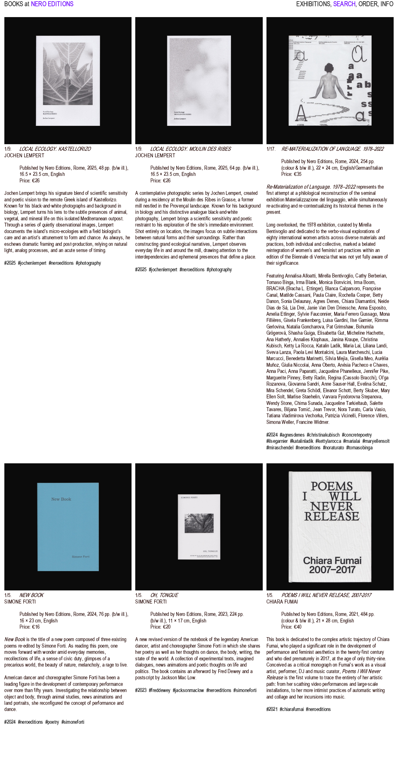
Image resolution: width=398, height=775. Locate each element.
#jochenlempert (32, 263)
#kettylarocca (328, 441)
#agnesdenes (292, 435)
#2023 (140, 690)
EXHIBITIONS (313, 8)
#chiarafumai (292, 709)
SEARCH (344, 8)
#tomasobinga (359, 447)
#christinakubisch (323, 435)
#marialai (351, 441)
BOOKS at (16, 8)
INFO (387, 8)
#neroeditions (61, 263)
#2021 (272, 709)
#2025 (10, 263)
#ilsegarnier (277, 441)
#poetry (52, 722)
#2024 (272, 435)
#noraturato (333, 447)
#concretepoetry (357, 435)
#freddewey (160, 690)
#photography (88, 263)
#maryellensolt (376, 441)
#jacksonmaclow (188, 690)
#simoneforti (73, 722)
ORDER (368, 8)
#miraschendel (280, 447)
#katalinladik (301, 441)
